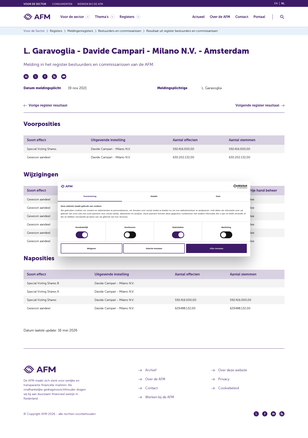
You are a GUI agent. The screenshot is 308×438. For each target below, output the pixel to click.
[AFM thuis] (37, 17)
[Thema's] (104, 17)
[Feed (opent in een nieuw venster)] (281, 421)
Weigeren (91, 248)
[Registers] (130, 17)
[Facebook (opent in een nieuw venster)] (264, 421)
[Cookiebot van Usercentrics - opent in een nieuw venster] (228, 186)
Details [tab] (154, 196)
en (276, 3)
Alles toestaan (216, 248)
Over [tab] (218, 196)
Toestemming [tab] (89, 196)
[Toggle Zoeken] (282, 16)
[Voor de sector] (75, 17)
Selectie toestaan (154, 248)
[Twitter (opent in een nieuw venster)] (256, 421)
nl (282, 3)
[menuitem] (77, 17)
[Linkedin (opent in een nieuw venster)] (273, 421)
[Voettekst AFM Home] (75, 377)
